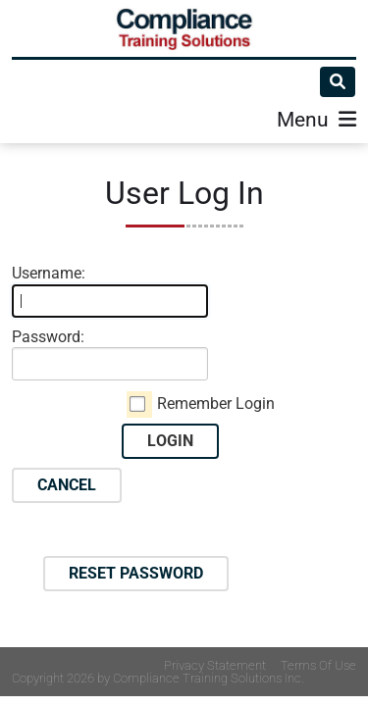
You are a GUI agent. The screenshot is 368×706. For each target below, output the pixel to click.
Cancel (66, 485)
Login (170, 440)
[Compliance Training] (184, 28)
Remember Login (216, 403)
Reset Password (136, 573)
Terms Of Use (318, 665)
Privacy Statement (215, 665)
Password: (48, 337)
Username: (48, 273)
